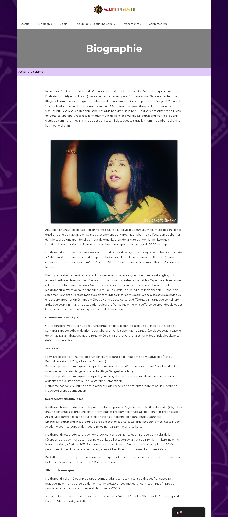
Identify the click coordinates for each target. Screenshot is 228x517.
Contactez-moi (158, 23)
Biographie (45, 23)
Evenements (131, 23)
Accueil (26, 23)
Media (63, 23)
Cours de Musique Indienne (95, 23)
